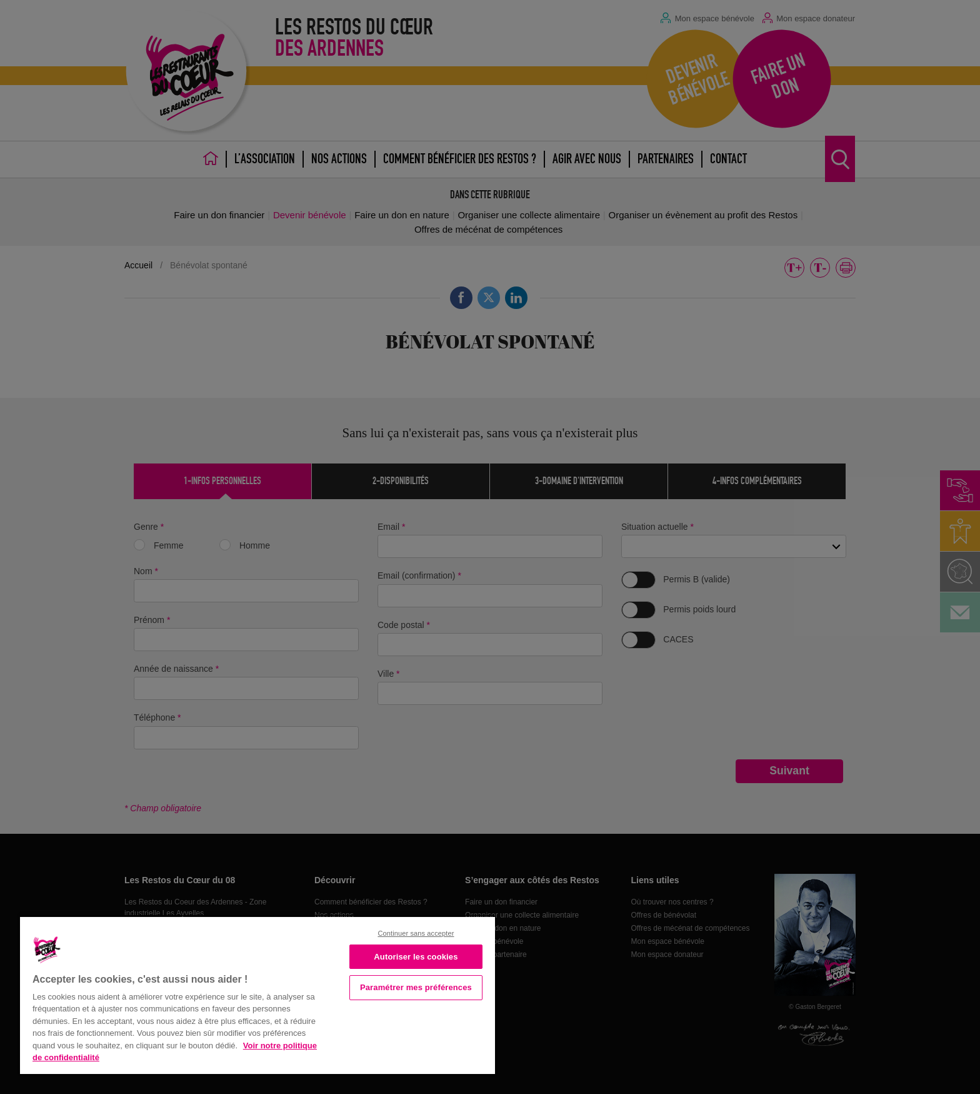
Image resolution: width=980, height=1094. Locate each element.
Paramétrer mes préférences (416, 987)
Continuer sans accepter (416, 933)
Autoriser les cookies (416, 956)
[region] (257, 994)
